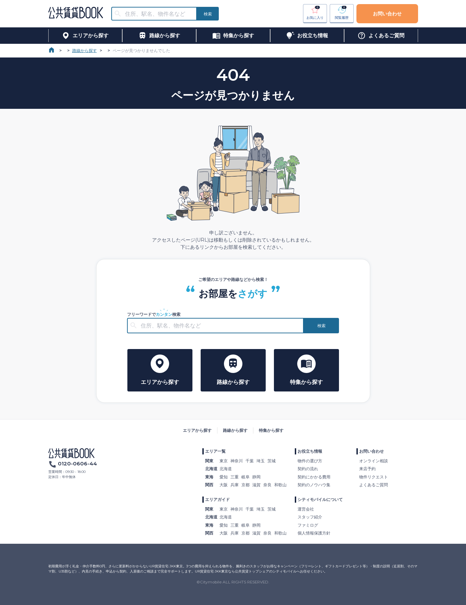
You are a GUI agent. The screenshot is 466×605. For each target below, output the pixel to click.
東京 (223, 460)
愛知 (223, 476)
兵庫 (234, 484)
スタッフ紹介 (310, 516)
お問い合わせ (387, 13)
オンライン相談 (373, 460)
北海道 (225, 468)
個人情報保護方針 (314, 533)
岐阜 (245, 476)
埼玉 (260, 460)
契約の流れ (308, 468)
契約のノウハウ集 (314, 484)
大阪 (223, 484)
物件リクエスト (373, 476)
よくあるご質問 (373, 484)
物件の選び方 (310, 460)
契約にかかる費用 (314, 476)
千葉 (249, 460)
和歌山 (280, 484)
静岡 (256, 476)
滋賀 (256, 484)
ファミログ (308, 525)
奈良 (267, 484)
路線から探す (84, 50)
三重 (234, 476)
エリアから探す (197, 430)
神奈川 (236, 460)
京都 (245, 484)
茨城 (271, 460)
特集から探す (271, 430)
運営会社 (306, 509)
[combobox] (158, 14)
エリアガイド (217, 499)
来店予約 (367, 468)
